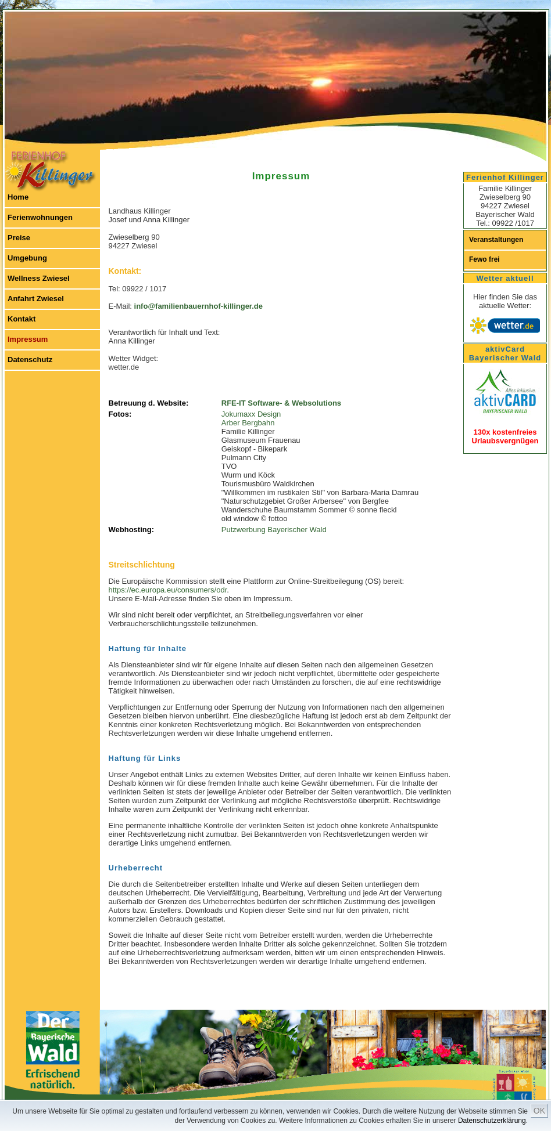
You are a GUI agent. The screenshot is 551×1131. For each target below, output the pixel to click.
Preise (19, 237)
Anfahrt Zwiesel (36, 298)
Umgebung (27, 258)
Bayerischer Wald (296, 529)
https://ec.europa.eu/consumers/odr (168, 590)
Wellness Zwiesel (39, 278)
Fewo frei (484, 259)
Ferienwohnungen (40, 217)
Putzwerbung (243, 529)
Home (18, 197)
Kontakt (21, 319)
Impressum (28, 339)
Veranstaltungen (496, 240)
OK (539, 1110)
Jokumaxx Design (251, 414)
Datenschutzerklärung (492, 1120)
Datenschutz (30, 359)
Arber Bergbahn (248, 422)
